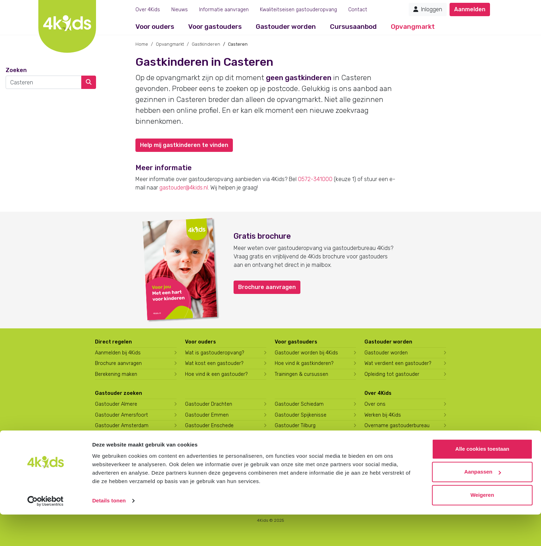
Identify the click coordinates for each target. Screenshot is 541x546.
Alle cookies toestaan (482, 480)
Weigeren (482, 526)
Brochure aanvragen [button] (267, 287)
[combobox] (44, 82)
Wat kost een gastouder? (214, 363)
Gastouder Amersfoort (121, 415)
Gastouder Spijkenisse (300, 415)
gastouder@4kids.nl (183, 187)
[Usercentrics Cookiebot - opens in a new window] (45, 532)
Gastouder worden (286, 27)
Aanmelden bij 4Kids (118, 353)
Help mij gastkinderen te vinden (184, 145)
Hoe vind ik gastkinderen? (304, 363)
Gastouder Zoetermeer (301, 458)
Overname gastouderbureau (396, 426)
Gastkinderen (206, 44)
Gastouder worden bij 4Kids (306, 353)
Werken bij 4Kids (382, 415)
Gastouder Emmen (207, 415)
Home (141, 44)
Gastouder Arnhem (117, 447)
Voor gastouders (215, 27)
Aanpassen (482, 503)
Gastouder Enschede (209, 426)
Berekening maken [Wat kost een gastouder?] (116, 374)
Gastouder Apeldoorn (120, 436)
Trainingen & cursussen (301, 374)
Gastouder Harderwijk (210, 447)
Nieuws (179, 10)
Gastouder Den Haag (119, 458)
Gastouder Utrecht (297, 436)
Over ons (375, 404)
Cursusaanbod (353, 27)
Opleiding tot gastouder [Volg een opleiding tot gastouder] (391, 374)
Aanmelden (469, 9)
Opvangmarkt (413, 27)
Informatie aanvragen (224, 10)
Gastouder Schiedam (299, 404)
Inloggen (427, 9)
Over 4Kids (147, 10)
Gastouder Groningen (210, 436)
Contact (357, 10)
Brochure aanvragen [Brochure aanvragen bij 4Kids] (118, 363)
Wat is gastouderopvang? (214, 353)
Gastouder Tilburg (295, 426)
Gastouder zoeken (118, 393)
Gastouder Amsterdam (121, 426)
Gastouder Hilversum (209, 458)
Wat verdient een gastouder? (397, 363)
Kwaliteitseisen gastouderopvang (298, 10)
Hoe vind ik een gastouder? (216, 374)
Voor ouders (154, 27)
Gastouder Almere (116, 404)
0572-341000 (315, 179)
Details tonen (109, 532)
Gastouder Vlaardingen (301, 447)
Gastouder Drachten (208, 404)
